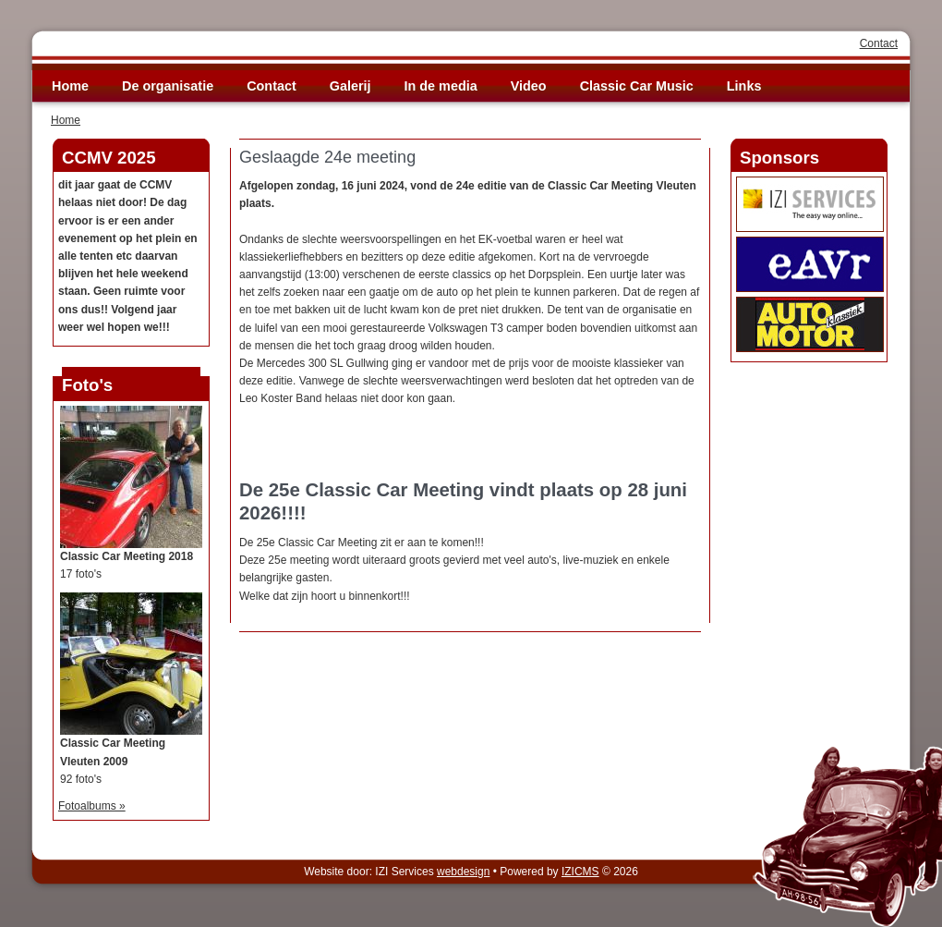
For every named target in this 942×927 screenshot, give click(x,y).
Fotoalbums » (92, 805)
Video (529, 86)
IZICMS (580, 871)
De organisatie (167, 86)
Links (744, 86)
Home (70, 86)
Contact (879, 43)
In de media (441, 86)
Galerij (350, 86)
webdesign (463, 871)
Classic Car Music (637, 86)
